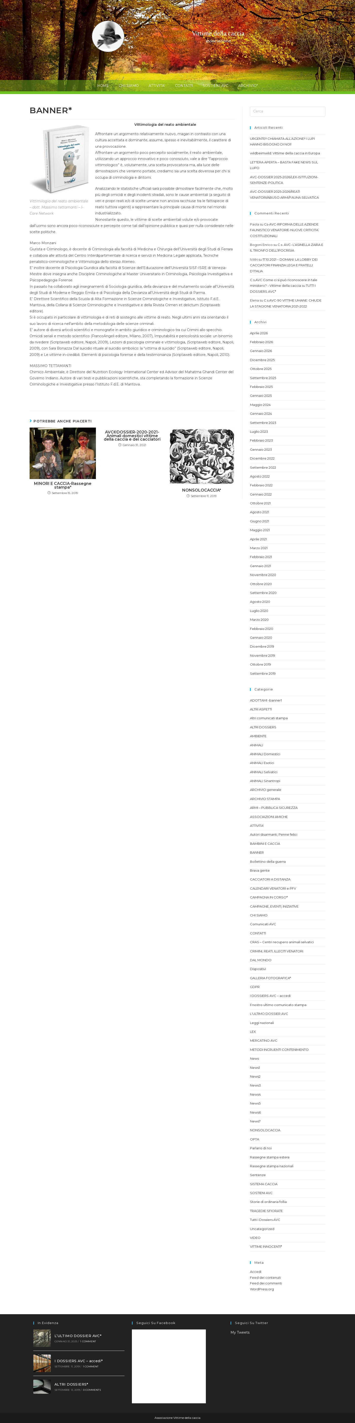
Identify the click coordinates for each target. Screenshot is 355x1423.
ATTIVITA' (257, 826)
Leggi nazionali (262, 1023)
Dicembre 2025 (262, 360)
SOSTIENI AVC (215, 85)
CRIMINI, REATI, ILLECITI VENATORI (276, 951)
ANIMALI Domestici (265, 754)
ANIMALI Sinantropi (265, 781)
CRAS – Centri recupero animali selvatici (282, 942)
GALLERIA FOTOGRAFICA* (270, 978)
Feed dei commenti (266, 1283)
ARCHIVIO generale (265, 790)
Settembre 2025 (263, 378)
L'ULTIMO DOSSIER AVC (269, 1014)
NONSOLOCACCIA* (201, 490)
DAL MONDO (260, 960)
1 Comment (88, 1341)
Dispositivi (258, 969)
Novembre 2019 (262, 655)
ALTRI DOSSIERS (263, 727)
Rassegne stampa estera (269, 1157)
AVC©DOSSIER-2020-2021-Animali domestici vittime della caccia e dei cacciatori (132, 436)
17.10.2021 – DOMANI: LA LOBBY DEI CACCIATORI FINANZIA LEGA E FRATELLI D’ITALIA (284, 265)
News (254, 1058)
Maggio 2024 (260, 405)
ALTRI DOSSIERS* (71, 1384)
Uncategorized (262, 1229)
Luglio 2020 (259, 611)
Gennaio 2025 (261, 396)
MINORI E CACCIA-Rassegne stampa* (62, 485)
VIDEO (255, 1238)
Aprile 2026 (259, 333)
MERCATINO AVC (263, 1040)
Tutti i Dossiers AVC (265, 1220)
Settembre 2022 (263, 467)
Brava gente (260, 870)
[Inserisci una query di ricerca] (287, 111)
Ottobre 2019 (260, 664)
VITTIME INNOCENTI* (266, 1246)
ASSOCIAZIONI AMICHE (269, 817)
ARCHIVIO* (248, 85)
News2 (255, 1076)
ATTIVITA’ (157, 85)
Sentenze (258, 1175)
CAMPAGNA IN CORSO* (269, 897)
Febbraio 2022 (261, 485)
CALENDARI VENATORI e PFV (273, 888)
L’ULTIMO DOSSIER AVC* (77, 1336)
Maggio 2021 (260, 530)
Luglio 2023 (259, 431)
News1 (255, 1068)
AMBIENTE (258, 736)
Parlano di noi (261, 1148)
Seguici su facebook (156, 1323)
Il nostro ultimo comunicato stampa (278, 1005)
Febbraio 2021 (261, 557)
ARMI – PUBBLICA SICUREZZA (274, 808)
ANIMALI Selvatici (263, 772)
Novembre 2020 (263, 575)
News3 (255, 1085)
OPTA (254, 1139)
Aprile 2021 (258, 539)
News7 (255, 1121)
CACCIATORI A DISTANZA (270, 879)
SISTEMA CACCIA (263, 1184)
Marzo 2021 (258, 548)
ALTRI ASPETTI (261, 709)
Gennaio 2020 (261, 638)
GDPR (255, 987)
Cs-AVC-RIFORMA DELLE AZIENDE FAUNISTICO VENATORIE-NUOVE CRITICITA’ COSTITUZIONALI (284, 230)
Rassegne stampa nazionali (271, 1166)
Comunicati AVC (263, 924)
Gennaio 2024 (261, 414)
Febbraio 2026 (261, 342)
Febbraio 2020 (261, 629)
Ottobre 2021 (260, 503)
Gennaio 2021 (260, 566)
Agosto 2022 (260, 476)
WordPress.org (262, 1289)
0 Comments (92, 1389)
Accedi (255, 1272)
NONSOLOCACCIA (265, 1130)
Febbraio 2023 (261, 440)
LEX (253, 1032)
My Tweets (240, 1332)
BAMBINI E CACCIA (265, 844)
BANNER (257, 852)
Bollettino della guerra (268, 861)
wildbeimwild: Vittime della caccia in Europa (285, 153)
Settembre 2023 (263, 423)
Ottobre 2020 (261, 584)
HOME (103, 85)
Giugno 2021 (259, 521)
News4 (255, 1094)
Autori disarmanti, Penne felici (273, 834)
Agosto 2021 (259, 512)
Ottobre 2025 (260, 369)
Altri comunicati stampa (269, 718)
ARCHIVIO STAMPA (265, 799)
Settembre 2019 (263, 673)
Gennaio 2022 (261, 494)
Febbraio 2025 (261, 387)
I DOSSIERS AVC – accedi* (78, 1361)
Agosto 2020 (260, 602)
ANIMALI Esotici (262, 763)
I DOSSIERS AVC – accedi (270, 996)
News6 (255, 1112)
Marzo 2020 (259, 620)
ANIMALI (256, 745)
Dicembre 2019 (262, 646)
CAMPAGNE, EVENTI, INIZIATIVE (274, 906)
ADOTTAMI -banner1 (266, 700)
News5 (255, 1103)
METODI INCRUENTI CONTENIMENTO (279, 1050)
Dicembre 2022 (262, 458)
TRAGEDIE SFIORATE (266, 1211)
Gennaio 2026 (261, 351)
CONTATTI (184, 85)
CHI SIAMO (129, 85)
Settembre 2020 (263, 593)
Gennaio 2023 (261, 449)
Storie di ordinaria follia (268, 1202)
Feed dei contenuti (265, 1277)
